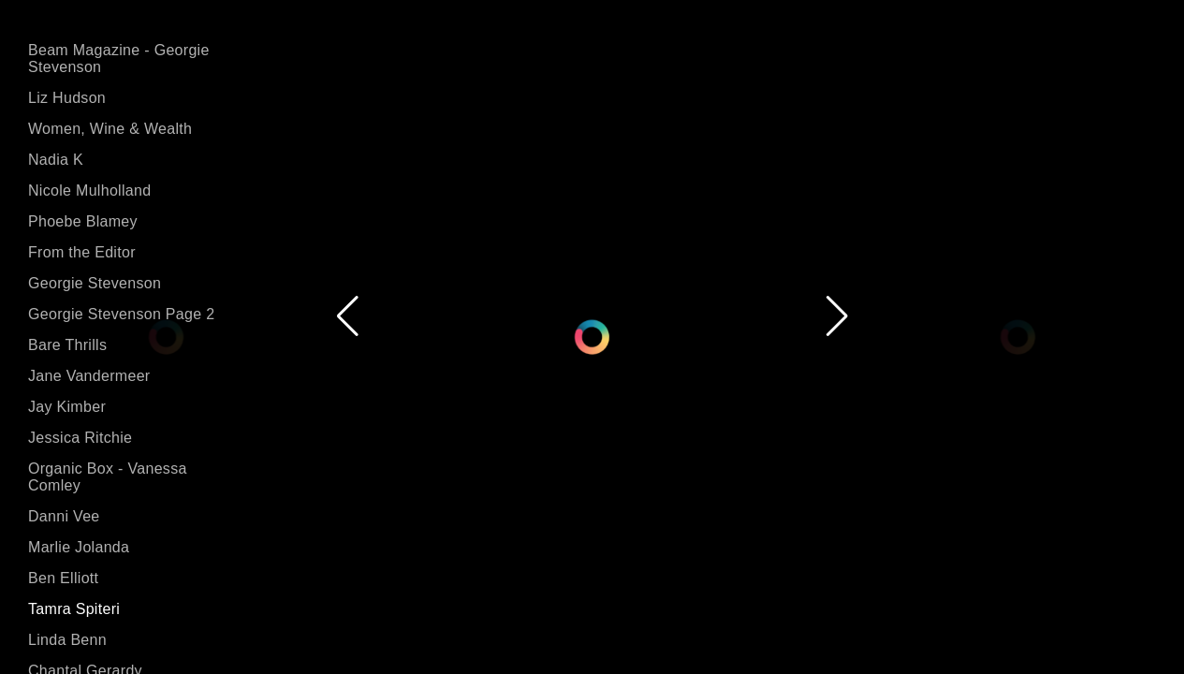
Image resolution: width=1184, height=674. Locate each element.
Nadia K (55, 160)
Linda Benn (67, 640)
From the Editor (82, 252)
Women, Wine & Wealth (110, 129)
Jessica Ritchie (80, 438)
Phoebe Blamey (83, 221)
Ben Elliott (63, 578)
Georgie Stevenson (94, 283)
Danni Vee (64, 516)
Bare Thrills (67, 345)
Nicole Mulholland (89, 190)
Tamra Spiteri (74, 609)
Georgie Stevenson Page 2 (121, 314)
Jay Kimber (67, 407)
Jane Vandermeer (89, 376)
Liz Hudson (67, 98)
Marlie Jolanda (78, 547)
